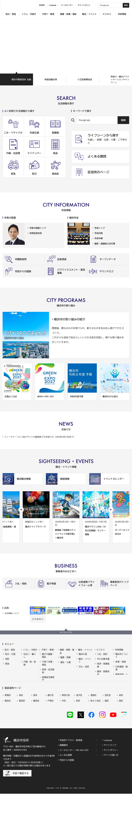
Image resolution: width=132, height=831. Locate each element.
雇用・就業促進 (103, 675)
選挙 (117, 697)
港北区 (108, 732)
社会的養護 (47, 705)
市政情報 (119, 650)
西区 (78, 738)
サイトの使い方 (111, 792)
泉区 (35, 732)
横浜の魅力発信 (85, 680)
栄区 (121, 732)
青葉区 (8, 732)
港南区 (93, 732)
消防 (7, 661)
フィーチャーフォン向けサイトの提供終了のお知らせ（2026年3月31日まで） (39, 437)
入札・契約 (102, 656)
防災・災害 (10, 656)
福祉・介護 (65, 665)
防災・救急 (10, 650)
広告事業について (12, 613)
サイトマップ (110, 782)
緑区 (107, 738)
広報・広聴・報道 (121, 690)
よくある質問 (66, 792)
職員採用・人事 (121, 678)
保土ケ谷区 (95, 738)
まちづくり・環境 (30, 681)
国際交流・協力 (103, 687)
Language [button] (52, 5)
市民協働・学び (30, 673)
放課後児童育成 (48, 681)
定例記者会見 (36, 233)
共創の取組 (102, 681)
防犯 (7, 671)
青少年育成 (47, 692)
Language (108, 777)
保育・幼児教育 (48, 673)
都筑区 (22, 738)
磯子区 (51, 732)
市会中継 (98, 238)
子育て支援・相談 (48, 665)
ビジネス (101, 650)
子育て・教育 (47, 650)
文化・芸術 (84, 669)
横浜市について (121, 657)
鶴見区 (36, 738)
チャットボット (84, 5)
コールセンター (67, 5)
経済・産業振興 (103, 667)
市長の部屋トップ (38, 228)
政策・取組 (120, 664)
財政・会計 (120, 684)
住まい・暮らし (30, 657)
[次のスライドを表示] (111, 509)
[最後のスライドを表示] (21, 509)
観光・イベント (85, 650)
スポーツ (83, 674)
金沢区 (79, 732)
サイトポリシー (111, 787)
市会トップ (99, 228)
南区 (121, 738)
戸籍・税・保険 (30, 665)
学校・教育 (47, 687)
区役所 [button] (42, 5)
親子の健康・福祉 (48, 657)
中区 (64, 738)
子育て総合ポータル (48, 710)
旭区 (21, 732)
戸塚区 (51, 738)
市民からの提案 (67, 797)
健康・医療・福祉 (67, 651)
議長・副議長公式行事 (104, 244)
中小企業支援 (103, 661)
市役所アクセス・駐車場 (71, 777)
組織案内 (64, 782)
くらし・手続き (30, 650)
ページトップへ (66, 632)
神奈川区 (66, 732)
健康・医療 (65, 660)
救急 (7, 666)
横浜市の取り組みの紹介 (69, 319)
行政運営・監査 (121, 670)
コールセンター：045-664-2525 (74, 787)
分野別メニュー (103, 695)
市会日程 (98, 233)
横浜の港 (83, 656)
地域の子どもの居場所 (48, 698)
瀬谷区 (8, 738)
